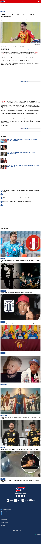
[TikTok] (24, 496)
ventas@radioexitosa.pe (7, 509)
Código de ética (3, 517)
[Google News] (23, 496)
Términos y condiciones (5, 522)
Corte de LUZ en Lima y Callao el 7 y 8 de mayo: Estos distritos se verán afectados (16, 292)
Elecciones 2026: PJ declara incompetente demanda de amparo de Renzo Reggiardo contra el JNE (19, 354)
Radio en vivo (3, 525)
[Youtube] (19, 496)
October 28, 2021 (24, 81)
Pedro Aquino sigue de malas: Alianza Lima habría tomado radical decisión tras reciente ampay (19, 323)
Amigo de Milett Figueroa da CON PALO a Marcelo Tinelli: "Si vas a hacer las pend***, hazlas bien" (19, 386)
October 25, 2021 (24, 128)
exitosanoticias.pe (6, 511)
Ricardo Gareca (4, 101)
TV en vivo (2, 520)
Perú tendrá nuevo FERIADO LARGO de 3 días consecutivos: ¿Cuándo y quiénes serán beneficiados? (19, 194)
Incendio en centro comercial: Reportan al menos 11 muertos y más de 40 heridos (17, 201)
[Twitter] (18, 496)
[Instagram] (21, 496)
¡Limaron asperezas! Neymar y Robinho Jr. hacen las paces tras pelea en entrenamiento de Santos (19, 449)
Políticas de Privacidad (5, 524)
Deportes (3, 11)
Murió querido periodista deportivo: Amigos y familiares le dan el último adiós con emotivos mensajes (20, 197)
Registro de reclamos (4, 519)
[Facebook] (16, 496)
